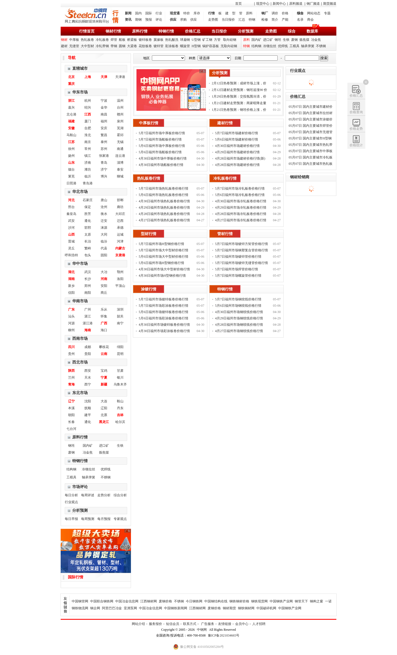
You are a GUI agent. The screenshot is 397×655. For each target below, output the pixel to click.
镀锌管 (158, 46)
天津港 (120, 77)
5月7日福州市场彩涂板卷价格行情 (163, 306)
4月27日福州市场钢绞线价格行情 (239, 331)
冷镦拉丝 (269, 46)
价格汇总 (192, 31)
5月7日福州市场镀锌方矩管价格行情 (241, 244)
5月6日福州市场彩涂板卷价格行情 (163, 318)
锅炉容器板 (210, 46)
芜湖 (120, 128)
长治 (87, 241)
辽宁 (71, 401)
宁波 (104, 101)
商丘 (104, 293)
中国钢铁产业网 (281, 601)
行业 (158, 13)
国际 (148, 13)
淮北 (87, 135)
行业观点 (71, 502)
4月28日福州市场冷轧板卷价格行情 (240, 214)
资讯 (128, 19)
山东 (71, 163)
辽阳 (104, 408)
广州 (87, 309)
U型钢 (196, 40)
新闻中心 (279, 4)
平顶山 (120, 286)
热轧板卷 (87, 40)
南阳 (87, 293)
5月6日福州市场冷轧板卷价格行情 (240, 195)
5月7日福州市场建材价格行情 (236, 133)
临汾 (104, 241)
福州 (104, 121)
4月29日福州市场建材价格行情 (237, 152)
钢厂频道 (313, 4)
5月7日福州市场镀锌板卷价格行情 (163, 299)
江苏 (71, 142)
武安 (71, 221)
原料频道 (295, 4)
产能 (285, 19)
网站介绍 (138, 624)
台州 (120, 107)
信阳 (71, 293)
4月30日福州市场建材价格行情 (237, 146)
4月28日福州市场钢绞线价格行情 (239, 325)
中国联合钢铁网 (101, 601)
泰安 (120, 169)
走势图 (213, 19)
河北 (71, 200)
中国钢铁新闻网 (175, 608)
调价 (275, 13)
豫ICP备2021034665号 (224, 635)
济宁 (104, 169)
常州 (87, 149)
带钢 (114, 46)
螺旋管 (185, 46)
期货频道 (329, 4)
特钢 (252, 19)
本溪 (71, 408)
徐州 (71, 149)
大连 (104, 401)
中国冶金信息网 (126, 601)
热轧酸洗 (171, 40)
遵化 (87, 221)
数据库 (312, 31)
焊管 (114, 40)
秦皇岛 (71, 214)
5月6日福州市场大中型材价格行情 (163, 256)
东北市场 (80, 393)
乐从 (104, 309)
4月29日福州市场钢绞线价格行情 (239, 318)
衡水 (104, 214)
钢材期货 (229, 608)
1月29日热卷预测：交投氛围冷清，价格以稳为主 (239, 97)
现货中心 (262, 4)
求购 (183, 19)
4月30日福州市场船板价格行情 (161, 165)
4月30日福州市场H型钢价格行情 (162, 275)
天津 (104, 77)
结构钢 (256, 46)
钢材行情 (113, 31)
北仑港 (71, 114)
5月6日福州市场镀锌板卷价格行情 (163, 312)
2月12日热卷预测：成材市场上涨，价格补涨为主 (239, 84)
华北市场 (80, 192)
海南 (87, 330)
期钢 (138, 19)
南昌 (104, 114)
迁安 (104, 221)
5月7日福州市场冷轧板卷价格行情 (240, 188)
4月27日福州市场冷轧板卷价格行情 (240, 220)
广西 (104, 323)
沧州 (104, 207)
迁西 (120, 221)
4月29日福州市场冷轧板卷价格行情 (240, 207)
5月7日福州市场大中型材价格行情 (163, 250)
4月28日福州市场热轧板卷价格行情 (164, 214)
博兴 (104, 176)
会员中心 (241, 624)
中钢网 (202, 630)
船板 (122, 40)
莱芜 (71, 176)
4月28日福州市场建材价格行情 (237, 165)
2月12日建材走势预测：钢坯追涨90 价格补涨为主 (239, 90)
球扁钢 (185, 40)
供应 (173, 19)
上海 (87, 77)
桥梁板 (132, 40)
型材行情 (148, 234)
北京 (71, 77)
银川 (120, 377)
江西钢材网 (148, 601)
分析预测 (245, 31)
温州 (120, 101)
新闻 (128, 13)
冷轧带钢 (102, 46)
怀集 (104, 316)
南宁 (120, 323)
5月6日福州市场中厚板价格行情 (162, 146)
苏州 (104, 149)
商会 (310, 19)
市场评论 (80, 487)
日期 (238, 58)
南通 (120, 149)
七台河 (71, 429)
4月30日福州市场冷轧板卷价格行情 (240, 201)
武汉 (87, 272)
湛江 (87, 316)
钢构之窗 (316, 601)
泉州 (120, 121)
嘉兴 (71, 107)
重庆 (71, 84)
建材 (64, 46)
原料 (249, 13)
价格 (285, 13)
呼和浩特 (71, 255)
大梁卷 (132, 46)
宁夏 (104, 377)
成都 (87, 347)
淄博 (120, 163)
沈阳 (87, 401)
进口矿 (268, 40)
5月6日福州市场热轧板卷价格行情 (163, 195)
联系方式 (189, 624)
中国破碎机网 (266, 608)
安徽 (71, 128)
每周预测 (87, 519)
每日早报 (71, 519)
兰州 (71, 377)
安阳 (104, 286)
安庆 (104, 128)
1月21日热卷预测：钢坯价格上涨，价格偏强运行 (239, 110)
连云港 (120, 156)
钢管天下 (301, 601)
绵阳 (120, 347)
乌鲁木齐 (120, 384)
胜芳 (87, 214)
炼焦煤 (304, 40)
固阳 (104, 255)
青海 (71, 384)
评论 (158, 19)
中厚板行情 (148, 123)
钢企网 (95, 608)
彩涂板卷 (171, 46)
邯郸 (120, 200)
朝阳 (71, 415)
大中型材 (87, 46)
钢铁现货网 (259, 601)
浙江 (71, 101)
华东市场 (80, 92)
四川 (71, 347)
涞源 (104, 228)
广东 (71, 309)
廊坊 (120, 207)
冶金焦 (316, 40)
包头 (87, 255)
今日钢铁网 (194, 601)
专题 (327, 13)
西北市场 (80, 362)
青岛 (104, 163)
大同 (104, 234)
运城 (120, 234)
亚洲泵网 (130, 608)
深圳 (120, 309)
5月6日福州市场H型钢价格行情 (161, 263)
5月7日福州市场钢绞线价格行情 (238, 299)
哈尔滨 (120, 422)
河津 (120, 241)
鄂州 (120, 272)
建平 (87, 415)
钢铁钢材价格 (239, 601)
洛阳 (120, 279)
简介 (275, 19)
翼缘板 (158, 40)
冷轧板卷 (102, 40)
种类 (192, 58)
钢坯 (278, 40)
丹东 (120, 408)
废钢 (294, 40)
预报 (148, 19)
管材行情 (225, 234)
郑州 (87, 286)
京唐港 (120, 255)
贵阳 (87, 354)
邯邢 (87, 228)
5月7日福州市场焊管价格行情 (236, 269)
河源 (71, 323)
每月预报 (104, 519)
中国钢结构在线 (215, 601)
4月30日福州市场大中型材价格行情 (164, 269)
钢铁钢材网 (246, 608)
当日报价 (228, 19)
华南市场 (80, 301)
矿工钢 (207, 40)
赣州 (120, 114)
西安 (87, 371)
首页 (238, 4)
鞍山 (120, 401)
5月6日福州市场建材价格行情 (236, 139)
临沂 (87, 176)
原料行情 (139, 31)
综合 (292, 31)
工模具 (294, 46)
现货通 (175, 13)
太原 (87, 234)
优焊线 (283, 46)
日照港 (71, 183)
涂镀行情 (148, 289)
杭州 (87, 101)
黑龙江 (104, 422)
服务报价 (155, 624)
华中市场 (80, 264)
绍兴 (87, 107)
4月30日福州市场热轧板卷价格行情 (164, 201)
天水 (87, 377)
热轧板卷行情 (148, 178)
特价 (186, 13)
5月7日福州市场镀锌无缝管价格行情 (241, 263)
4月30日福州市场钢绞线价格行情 (239, 312)
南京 (87, 142)
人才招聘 (258, 624)
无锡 (120, 142)
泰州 (104, 142)
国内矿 (256, 40)
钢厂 (264, 13)
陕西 (71, 371)
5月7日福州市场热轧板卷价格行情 (163, 188)
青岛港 (88, 183)
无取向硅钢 (229, 46)
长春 (71, 422)
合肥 (87, 128)
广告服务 (207, 624)
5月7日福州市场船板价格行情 (160, 139)
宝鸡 (104, 371)
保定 (87, 207)
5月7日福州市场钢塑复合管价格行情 (241, 250)
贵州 (71, 354)
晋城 (71, 241)
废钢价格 (165, 601)
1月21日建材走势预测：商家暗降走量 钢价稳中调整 (239, 103)
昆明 (120, 354)
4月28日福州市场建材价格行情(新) (240, 158)
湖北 (71, 272)
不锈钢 (321, 46)
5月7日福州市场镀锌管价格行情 (238, 256)
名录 (300, 19)
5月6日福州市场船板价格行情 (160, 152)
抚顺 (87, 408)
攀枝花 (104, 347)
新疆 (104, 384)
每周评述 (87, 495)
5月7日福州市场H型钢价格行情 (161, 244)
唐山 (104, 200)
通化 (87, 422)
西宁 (87, 384)
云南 (104, 354)
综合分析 (120, 495)
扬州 (71, 156)
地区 (146, 58)
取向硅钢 (229, 40)
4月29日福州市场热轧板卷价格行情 (164, 207)
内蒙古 (120, 248)
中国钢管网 (80, 601)
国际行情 (75, 577)
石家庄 (88, 200)
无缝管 (74, 46)
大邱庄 (120, 214)
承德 (120, 228)
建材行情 (225, 123)
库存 (197, 13)
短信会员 (172, 624)
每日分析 (71, 495)
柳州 (71, 330)
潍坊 (87, 169)
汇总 (241, 19)
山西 (71, 234)
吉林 (120, 415)
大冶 (104, 272)
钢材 (64, 40)
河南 (104, 279)
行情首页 (87, 31)
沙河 (71, 228)
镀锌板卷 (145, 40)
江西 (87, 114)
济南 (87, 163)
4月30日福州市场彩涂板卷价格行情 (164, 331)
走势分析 (104, 495)
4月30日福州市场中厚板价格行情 (163, 158)
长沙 (87, 279)
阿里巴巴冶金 (112, 608)
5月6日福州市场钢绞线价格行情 (238, 306)
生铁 (286, 40)
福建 (71, 121)
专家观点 (120, 519)
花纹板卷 (145, 46)
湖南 (71, 279)
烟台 (71, 169)
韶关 (120, 316)
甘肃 (120, 371)
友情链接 (224, 624)
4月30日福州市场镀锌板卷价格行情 (164, 325)
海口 (104, 330)
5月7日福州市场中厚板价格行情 (162, 133)
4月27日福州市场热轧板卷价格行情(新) (164, 220)
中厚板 (74, 40)
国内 (138, 13)
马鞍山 (71, 135)
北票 (104, 415)
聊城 (120, 176)
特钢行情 (166, 31)
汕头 (71, 316)
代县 (104, 248)
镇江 (87, 156)
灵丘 (71, 248)
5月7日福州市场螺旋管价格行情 (238, 275)
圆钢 (122, 46)
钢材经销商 (299, 177)
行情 (211, 13)
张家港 (104, 156)
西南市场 (80, 338)
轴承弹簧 (307, 46)
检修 (264, 19)
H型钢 (196, 46)
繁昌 (104, 135)
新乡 (71, 286)
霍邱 (120, 135)
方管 (217, 40)
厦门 (87, 121)
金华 (104, 107)
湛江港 (88, 323)
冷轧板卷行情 (225, 178)
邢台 (71, 207)
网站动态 (313, 13)
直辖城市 (80, 68)
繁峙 (87, 248)
